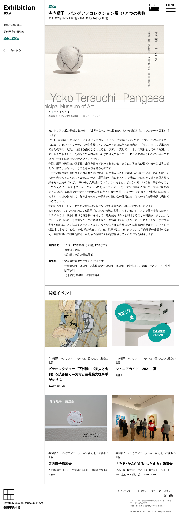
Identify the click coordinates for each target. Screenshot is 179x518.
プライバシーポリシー (161, 492)
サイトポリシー (141, 492)
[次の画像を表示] (68, 112)
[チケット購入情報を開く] (154, 7)
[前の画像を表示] (49, 112)
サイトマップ (124, 492)
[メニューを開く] (171, 7)
